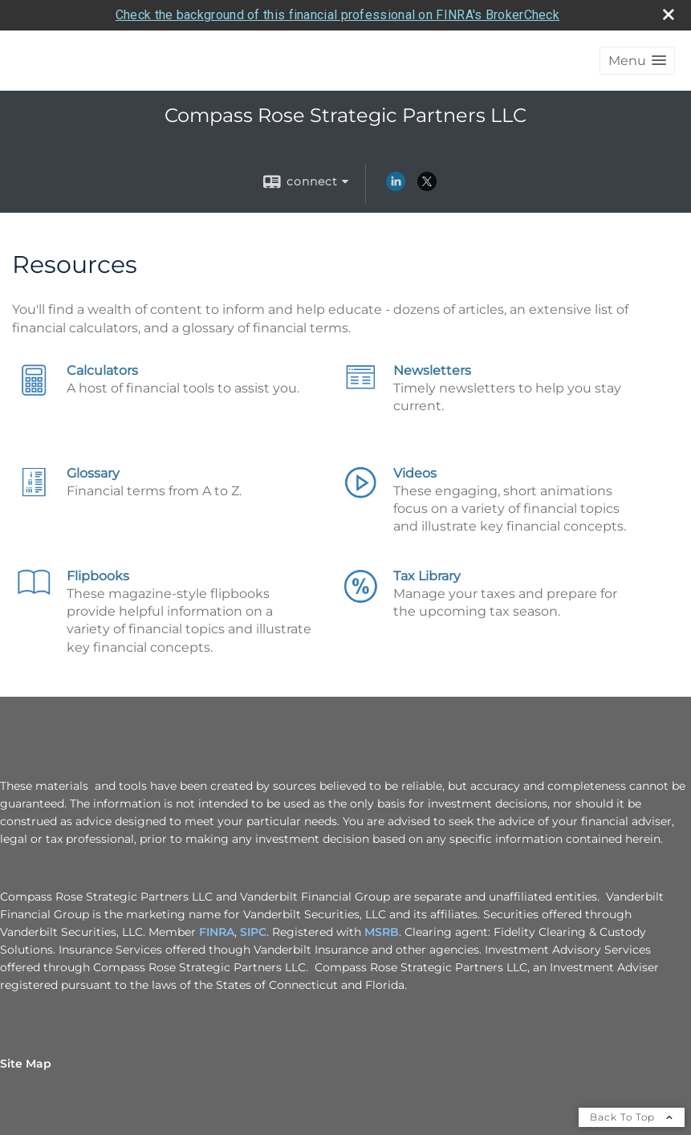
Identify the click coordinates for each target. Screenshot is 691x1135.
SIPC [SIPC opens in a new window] (253, 932)
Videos (415, 473)
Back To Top (631, 1117)
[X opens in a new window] (427, 187)
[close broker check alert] (668, 14)
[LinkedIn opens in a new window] (395, 187)
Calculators (102, 370)
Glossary (93, 473)
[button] (637, 61)
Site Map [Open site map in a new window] (25, 1063)
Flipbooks (98, 576)
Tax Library (427, 576)
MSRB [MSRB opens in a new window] (381, 932)
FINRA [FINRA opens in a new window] (216, 932)
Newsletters (432, 370)
